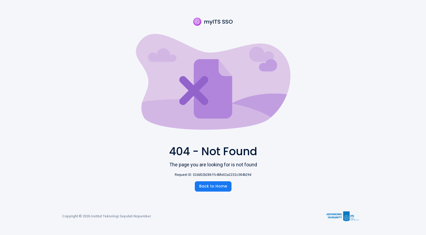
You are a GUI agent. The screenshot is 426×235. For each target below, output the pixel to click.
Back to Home (213, 186)
